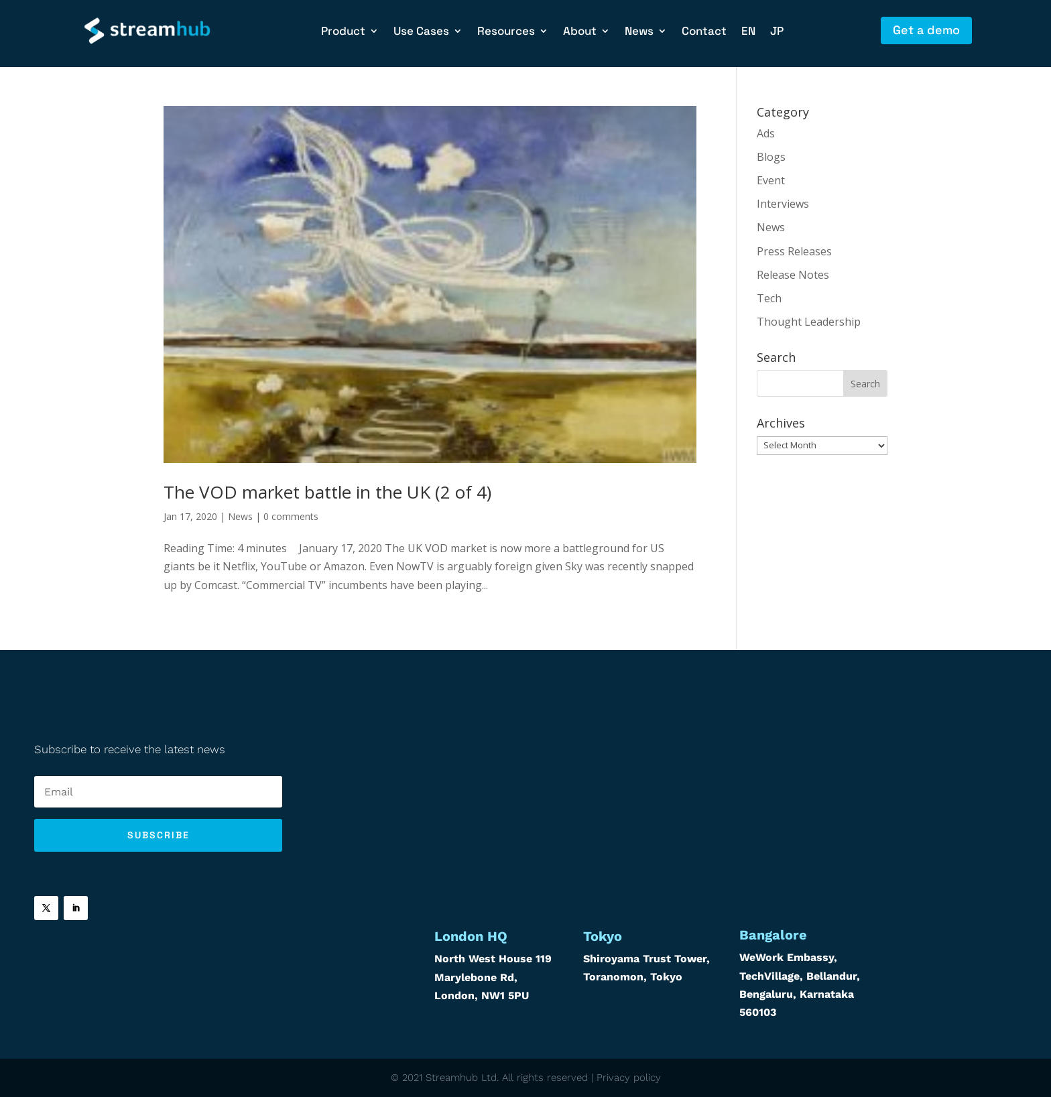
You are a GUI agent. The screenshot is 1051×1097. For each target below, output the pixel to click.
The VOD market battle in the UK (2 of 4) (327, 492)
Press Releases (794, 251)
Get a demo (926, 30)
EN (748, 32)
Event (771, 180)
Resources (506, 32)
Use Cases (421, 32)
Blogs (771, 156)
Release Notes (793, 274)
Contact (704, 32)
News (639, 32)
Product (343, 32)
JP (777, 32)
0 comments (290, 516)
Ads (766, 133)
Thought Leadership (809, 321)
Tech (769, 298)
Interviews (783, 203)
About (580, 32)
